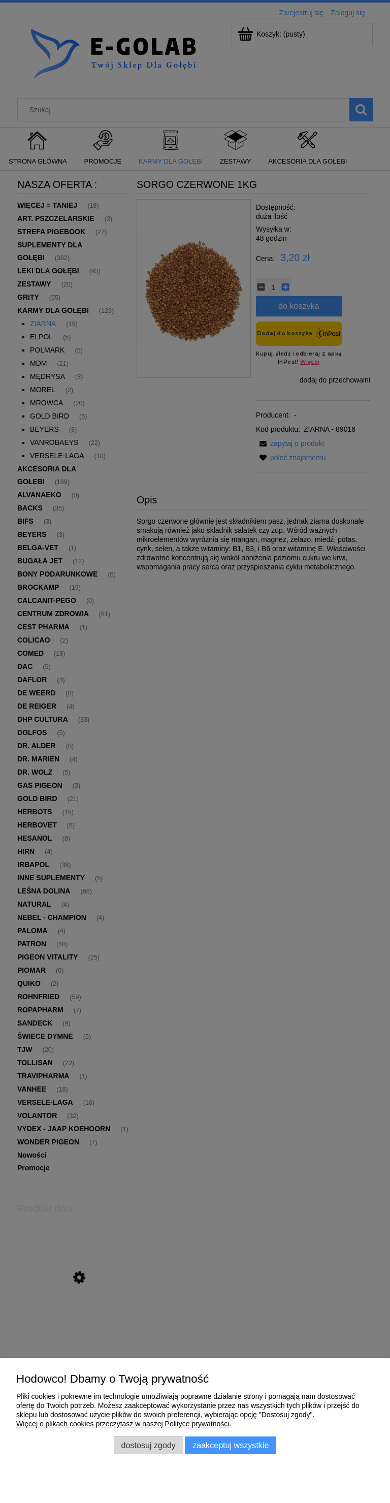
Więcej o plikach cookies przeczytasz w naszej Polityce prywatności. (123, 1424)
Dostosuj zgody (148, 1445)
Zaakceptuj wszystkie (230, 1445)
